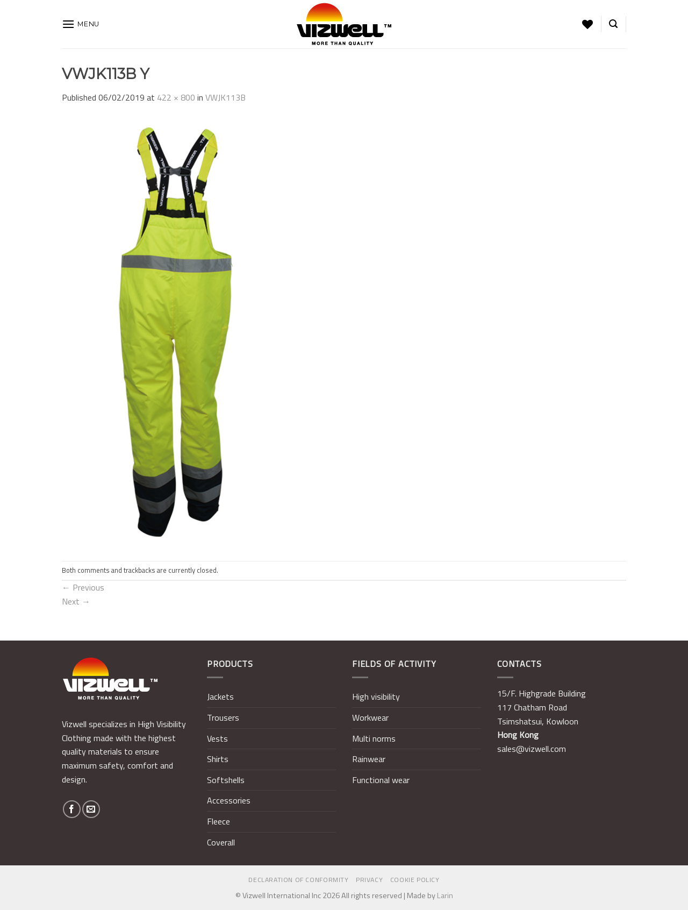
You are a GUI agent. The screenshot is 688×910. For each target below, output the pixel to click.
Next (76, 601)
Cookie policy (415, 880)
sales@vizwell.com (531, 748)
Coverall (221, 842)
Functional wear (381, 779)
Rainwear (368, 758)
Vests (217, 738)
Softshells (226, 779)
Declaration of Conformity (298, 880)
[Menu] (80, 24)
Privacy (369, 880)
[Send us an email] (91, 809)
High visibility (376, 696)
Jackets (220, 696)
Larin (445, 895)
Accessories (228, 800)
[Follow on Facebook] (72, 809)
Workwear (370, 717)
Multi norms (374, 738)
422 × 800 (176, 97)
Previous (83, 587)
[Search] (613, 23)
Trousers (223, 717)
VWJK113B (225, 97)
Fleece (218, 821)
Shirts (217, 758)
